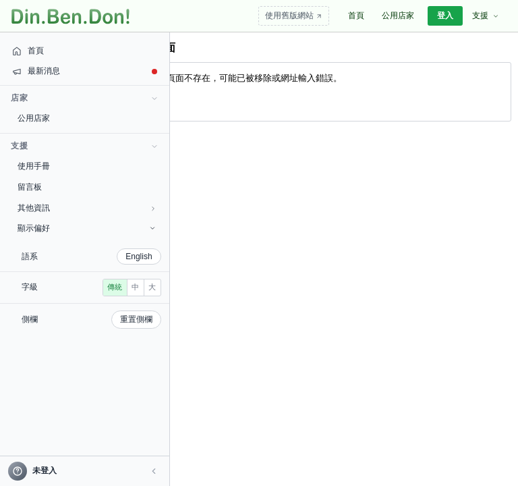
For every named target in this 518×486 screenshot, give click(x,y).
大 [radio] (72, 306)
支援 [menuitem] (485, 15)
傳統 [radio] (34, 306)
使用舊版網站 (293, 15)
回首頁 (145, 101)
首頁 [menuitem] (356, 15)
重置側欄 (74, 339)
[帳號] (53, 471)
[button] (91, 471)
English (77, 256)
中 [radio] (55, 306)
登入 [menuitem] (445, 15)
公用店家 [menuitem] (398, 15)
